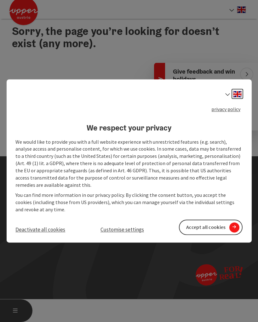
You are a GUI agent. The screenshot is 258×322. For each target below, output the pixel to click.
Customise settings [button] (122, 229)
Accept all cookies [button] (206, 227)
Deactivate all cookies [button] (40, 229)
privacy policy (225, 109)
